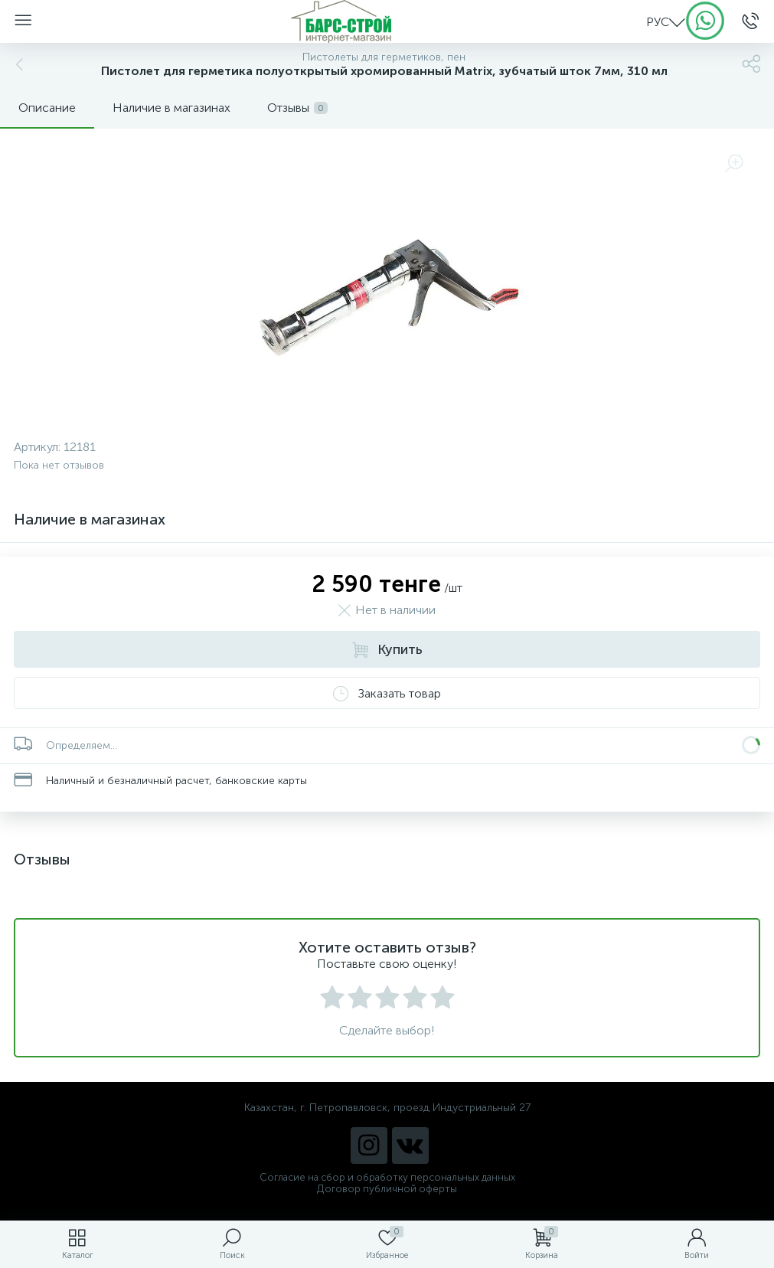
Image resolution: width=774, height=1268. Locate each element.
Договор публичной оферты (387, 1188)
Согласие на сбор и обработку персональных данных (387, 1177)
